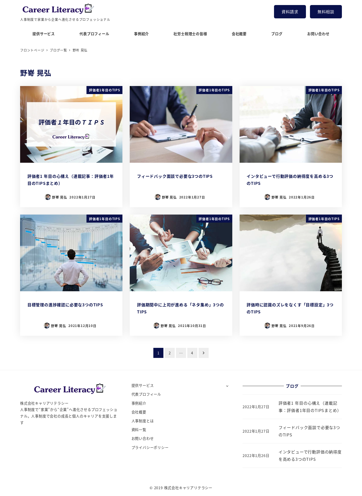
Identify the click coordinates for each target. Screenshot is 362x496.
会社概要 (138, 412)
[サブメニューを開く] (227, 385)
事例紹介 (138, 403)
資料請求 (290, 12)
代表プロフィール (146, 394)
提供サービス (142, 385)
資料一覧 (138, 429)
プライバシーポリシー (150, 447)
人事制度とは (142, 420)
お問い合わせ (142, 438)
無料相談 (326, 12)
